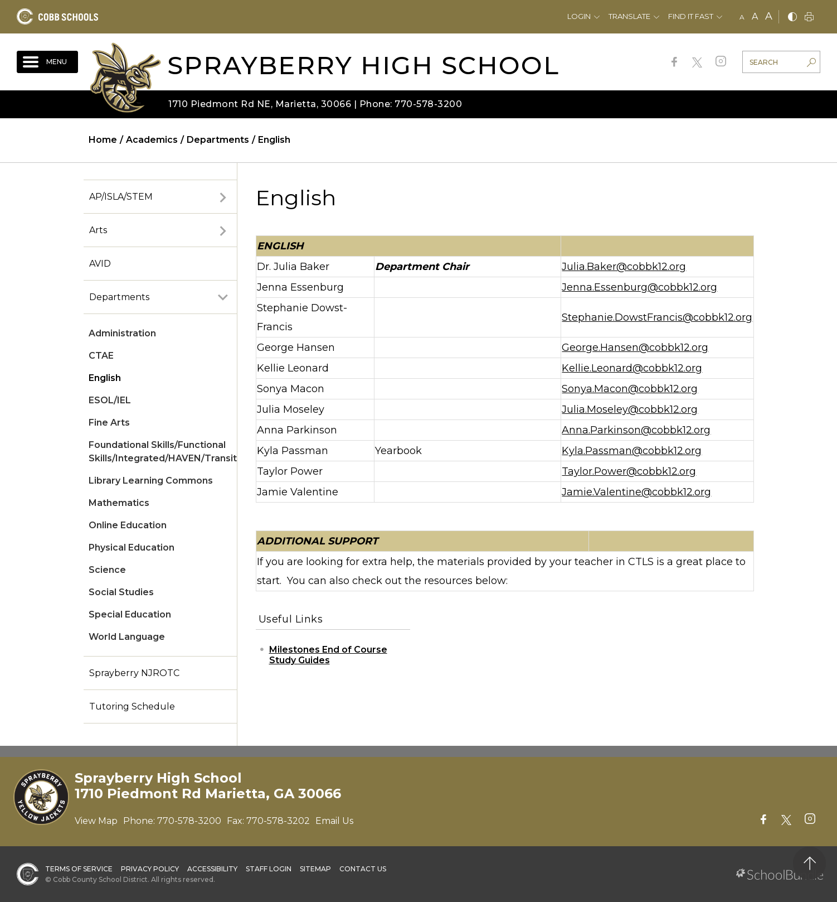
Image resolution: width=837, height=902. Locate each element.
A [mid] (755, 16)
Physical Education (131, 547)
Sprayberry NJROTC (134, 673)
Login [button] (579, 16)
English (105, 378)
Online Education (128, 525)
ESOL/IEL (110, 400)
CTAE (101, 355)
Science (107, 570)
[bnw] (792, 17)
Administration (122, 333)
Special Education (130, 614)
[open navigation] (47, 62)
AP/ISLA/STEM (121, 196)
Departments (119, 297)
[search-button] (811, 63)
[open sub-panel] (223, 197)
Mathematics (119, 503)
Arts (98, 230)
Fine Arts (109, 422)
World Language (127, 636)
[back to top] (809, 863)
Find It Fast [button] (690, 16)
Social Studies (121, 592)
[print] (809, 17)
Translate (629, 16)
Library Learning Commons (151, 480)
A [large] (768, 16)
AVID (100, 263)
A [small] (741, 17)
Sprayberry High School (363, 65)
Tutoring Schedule (132, 706)
